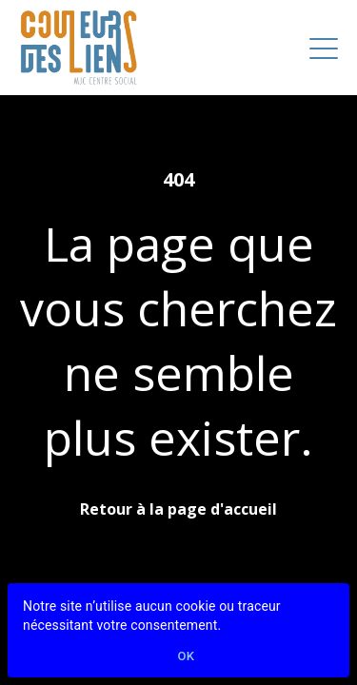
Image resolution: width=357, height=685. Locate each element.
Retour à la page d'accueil (178, 509)
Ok (186, 657)
